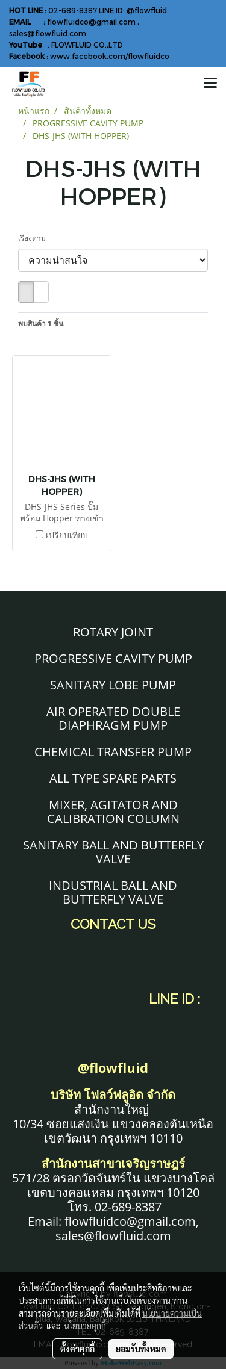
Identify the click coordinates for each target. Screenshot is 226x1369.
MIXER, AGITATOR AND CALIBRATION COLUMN (113, 811)
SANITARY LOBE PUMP (113, 685)
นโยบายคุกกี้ (85, 1325)
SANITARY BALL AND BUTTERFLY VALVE (113, 852)
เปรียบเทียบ (67, 535)
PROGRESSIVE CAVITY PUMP (113, 658)
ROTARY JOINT (113, 632)
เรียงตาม (34, 238)
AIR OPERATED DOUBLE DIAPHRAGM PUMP (113, 718)
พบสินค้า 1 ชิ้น (40, 323)
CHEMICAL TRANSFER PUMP (113, 751)
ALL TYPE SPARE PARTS (113, 778)
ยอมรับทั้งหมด (141, 1348)
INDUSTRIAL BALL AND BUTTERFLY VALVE (113, 892)
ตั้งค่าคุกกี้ (77, 1348)
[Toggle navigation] (210, 83)
